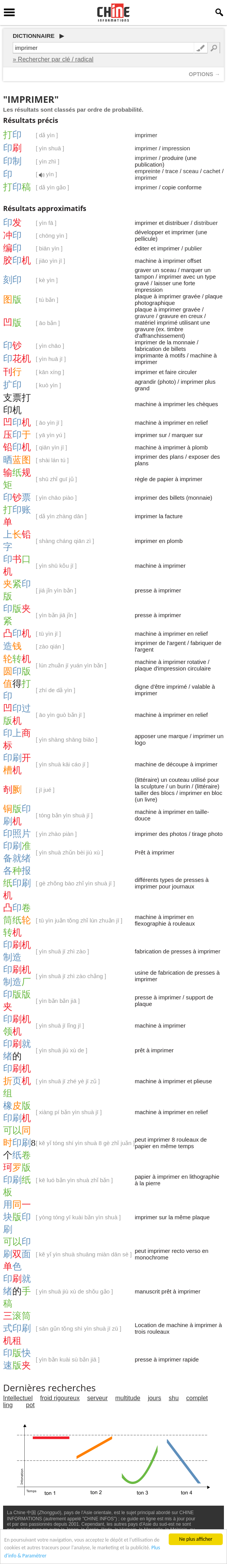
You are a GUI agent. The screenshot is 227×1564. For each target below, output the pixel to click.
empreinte (148, 171)
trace (171, 171)
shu (174, 1398)
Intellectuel (18, 1398)
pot (30, 1405)
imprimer (146, 135)
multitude (128, 1398)
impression (176, 148)
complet (197, 1398)
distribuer (206, 223)
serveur (97, 1398)
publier (193, 248)
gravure (144, 316)
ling (8, 1405)
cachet (211, 171)
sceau (190, 171)
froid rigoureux (60, 1398)
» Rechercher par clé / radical (53, 59)
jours (154, 1398)
